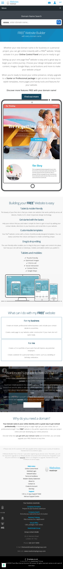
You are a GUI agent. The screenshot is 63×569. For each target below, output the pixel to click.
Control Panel (55, 2)
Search (59, 22)
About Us (31, 481)
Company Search (33, 513)
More (4, 8)
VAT (60, 2)
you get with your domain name (27, 436)
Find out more (31, 96)
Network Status (31, 474)
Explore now (32, 404)
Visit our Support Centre (31, 496)
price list (22, 457)
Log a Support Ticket (34, 494)
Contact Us (31, 484)
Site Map (31, 489)
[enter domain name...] (31, 22)
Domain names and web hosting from (15, 4)
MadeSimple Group (34, 528)
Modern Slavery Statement (31, 479)
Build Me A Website (36, 397)
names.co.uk (31, 559)
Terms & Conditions (31, 476)
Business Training (33, 518)
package (20, 399)
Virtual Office (33, 523)
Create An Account (31, 486)
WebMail (49, 2)
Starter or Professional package (20, 78)
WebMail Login (31, 471)
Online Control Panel (28, 54)
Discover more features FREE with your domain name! (31, 90)
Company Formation (33, 507)
